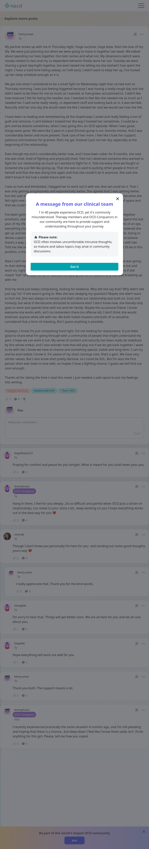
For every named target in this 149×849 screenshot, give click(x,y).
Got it (74, 267)
